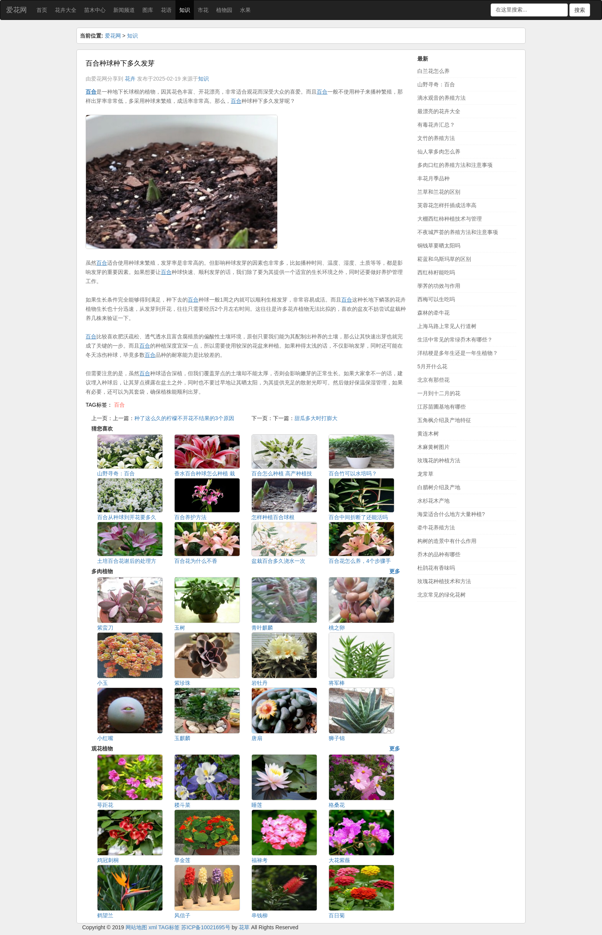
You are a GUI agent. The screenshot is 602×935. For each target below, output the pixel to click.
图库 (147, 10)
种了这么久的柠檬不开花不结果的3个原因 (184, 418)
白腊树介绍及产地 (438, 487)
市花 (203, 10)
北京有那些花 (433, 380)
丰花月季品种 (433, 178)
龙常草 (425, 474)
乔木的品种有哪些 (438, 554)
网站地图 (136, 927)
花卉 (130, 79)
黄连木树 (428, 433)
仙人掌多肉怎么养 (438, 151)
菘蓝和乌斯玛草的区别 (444, 259)
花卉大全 (65, 10)
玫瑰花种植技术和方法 (444, 581)
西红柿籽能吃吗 (436, 272)
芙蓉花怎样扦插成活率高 (446, 205)
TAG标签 (169, 927)
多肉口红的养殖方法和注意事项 (455, 165)
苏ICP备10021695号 (205, 927)
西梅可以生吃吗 (436, 299)
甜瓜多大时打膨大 (315, 418)
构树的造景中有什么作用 (446, 541)
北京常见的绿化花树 (441, 595)
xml (153, 927)
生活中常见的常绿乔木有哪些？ (455, 339)
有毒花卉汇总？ (436, 125)
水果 (245, 10)
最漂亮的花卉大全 (438, 111)
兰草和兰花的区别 (438, 192)
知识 (184, 10)
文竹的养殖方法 (436, 138)
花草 (244, 927)
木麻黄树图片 (433, 447)
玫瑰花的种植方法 (438, 460)
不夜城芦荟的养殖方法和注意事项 (457, 232)
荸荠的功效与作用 (438, 286)
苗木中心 (95, 10)
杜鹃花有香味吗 (436, 568)
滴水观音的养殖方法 (441, 98)
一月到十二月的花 (438, 393)
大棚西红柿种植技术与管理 (449, 219)
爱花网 (16, 10)
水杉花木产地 (433, 501)
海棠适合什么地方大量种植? (451, 514)
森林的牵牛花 (433, 313)
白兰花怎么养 (433, 71)
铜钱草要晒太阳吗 (438, 245)
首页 (41, 10)
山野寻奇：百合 (436, 84)
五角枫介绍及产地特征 (444, 420)
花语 (166, 10)
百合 (119, 405)
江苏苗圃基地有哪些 (441, 407)
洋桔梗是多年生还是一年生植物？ (457, 353)
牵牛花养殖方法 (436, 527)
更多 (394, 571)
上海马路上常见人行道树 (446, 326)
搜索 (579, 10)
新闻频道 (124, 10)
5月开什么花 (432, 366)
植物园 (224, 10)
